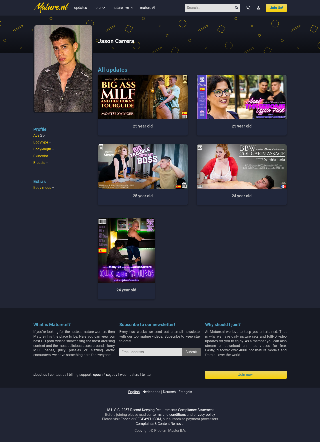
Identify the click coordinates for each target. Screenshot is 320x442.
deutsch (169, 392)
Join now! (246, 374)
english (134, 392)
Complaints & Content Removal (160, 424)
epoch (98, 374)
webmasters (129, 374)
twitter (147, 374)
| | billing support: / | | (92, 374)
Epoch (125, 419)
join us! (276, 8)
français (185, 392)
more (99, 8)
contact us (58, 374)
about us (40, 374)
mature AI (147, 8)
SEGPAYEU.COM (148, 419)
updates (80, 8)
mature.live (123, 8)
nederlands (151, 392)
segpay (111, 374)
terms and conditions (169, 414)
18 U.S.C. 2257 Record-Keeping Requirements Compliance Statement (160, 410)
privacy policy (204, 414)
